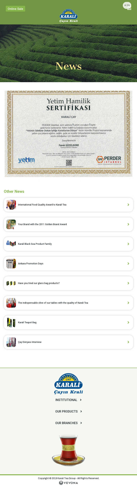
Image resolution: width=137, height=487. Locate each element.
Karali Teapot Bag (27, 322)
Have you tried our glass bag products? (39, 283)
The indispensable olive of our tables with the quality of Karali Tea (53, 303)
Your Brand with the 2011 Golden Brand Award (42, 224)
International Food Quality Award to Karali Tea (42, 204)
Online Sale (15, 9)
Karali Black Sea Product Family (35, 244)
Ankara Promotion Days (30, 263)
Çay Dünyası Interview (29, 342)
